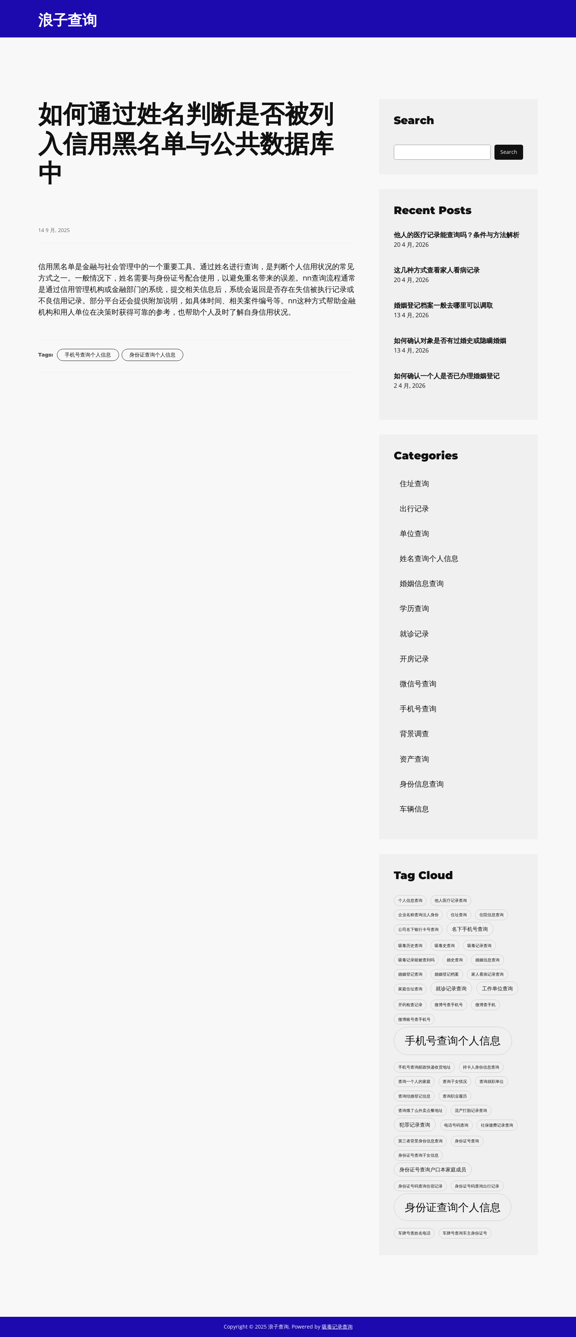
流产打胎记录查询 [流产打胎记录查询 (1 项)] (471, 1110)
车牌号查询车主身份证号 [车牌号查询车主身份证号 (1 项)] (465, 1233)
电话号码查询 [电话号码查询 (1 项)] (456, 1125)
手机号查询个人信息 (88, 354)
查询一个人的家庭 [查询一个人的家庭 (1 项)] (414, 1081)
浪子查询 (67, 20)
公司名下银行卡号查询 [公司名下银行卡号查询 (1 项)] (418, 929)
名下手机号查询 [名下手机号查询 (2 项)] (470, 928)
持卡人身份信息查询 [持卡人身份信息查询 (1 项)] (481, 1067)
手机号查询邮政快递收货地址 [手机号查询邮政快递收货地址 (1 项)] (424, 1067)
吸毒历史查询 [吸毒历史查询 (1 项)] (410, 945)
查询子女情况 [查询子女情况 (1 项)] (455, 1081)
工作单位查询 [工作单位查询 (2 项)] (497, 988)
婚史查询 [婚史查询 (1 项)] (455, 959)
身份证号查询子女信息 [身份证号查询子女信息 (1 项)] (418, 1155)
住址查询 (414, 483)
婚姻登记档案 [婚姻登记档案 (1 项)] (447, 974)
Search (508, 151)
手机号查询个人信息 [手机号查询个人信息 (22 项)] (453, 1040)
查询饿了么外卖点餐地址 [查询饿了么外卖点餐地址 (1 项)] (420, 1110)
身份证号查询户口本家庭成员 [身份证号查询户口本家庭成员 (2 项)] (432, 1169)
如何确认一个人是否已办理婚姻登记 (447, 376)
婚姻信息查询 (422, 583)
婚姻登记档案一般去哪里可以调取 (443, 305)
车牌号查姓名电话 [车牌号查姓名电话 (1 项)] (414, 1233)
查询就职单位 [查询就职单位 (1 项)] (491, 1081)
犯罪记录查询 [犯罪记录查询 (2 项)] (414, 1124)
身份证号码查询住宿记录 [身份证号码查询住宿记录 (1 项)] (420, 1186)
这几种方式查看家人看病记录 (437, 270)
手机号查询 (418, 708)
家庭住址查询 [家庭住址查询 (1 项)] (410, 988)
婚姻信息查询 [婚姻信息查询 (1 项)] (487, 959)
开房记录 (414, 659)
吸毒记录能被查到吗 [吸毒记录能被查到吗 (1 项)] (416, 959)
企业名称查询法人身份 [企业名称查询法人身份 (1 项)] (418, 914)
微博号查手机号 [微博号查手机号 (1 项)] (449, 1004)
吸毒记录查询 (337, 1326)
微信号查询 (418, 684)
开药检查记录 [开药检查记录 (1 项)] (410, 1004)
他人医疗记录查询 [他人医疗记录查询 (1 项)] (451, 900)
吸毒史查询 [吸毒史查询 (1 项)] (445, 945)
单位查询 (414, 533)
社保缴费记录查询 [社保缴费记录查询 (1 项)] (497, 1125)
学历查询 (414, 608)
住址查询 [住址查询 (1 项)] (459, 914)
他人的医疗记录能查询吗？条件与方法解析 (456, 235)
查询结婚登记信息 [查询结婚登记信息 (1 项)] (414, 1096)
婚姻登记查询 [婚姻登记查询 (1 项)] (410, 974)
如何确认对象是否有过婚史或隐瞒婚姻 (450, 340)
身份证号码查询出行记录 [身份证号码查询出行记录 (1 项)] (477, 1186)
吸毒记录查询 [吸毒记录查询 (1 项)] (479, 945)
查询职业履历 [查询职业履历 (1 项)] (455, 1096)
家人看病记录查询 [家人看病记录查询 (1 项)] (487, 974)
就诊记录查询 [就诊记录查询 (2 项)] (451, 988)
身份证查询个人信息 (152, 354)
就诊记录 (414, 634)
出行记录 (414, 508)
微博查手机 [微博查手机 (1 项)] (485, 1004)
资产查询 (414, 759)
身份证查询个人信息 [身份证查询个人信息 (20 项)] (453, 1207)
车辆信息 (414, 809)
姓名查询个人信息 (429, 558)
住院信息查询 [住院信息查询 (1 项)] (491, 914)
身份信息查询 (422, 784)
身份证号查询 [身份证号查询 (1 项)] (467, 1140)
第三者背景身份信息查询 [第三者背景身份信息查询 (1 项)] (420, 1140)
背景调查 (414, 733)
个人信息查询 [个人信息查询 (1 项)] (410, 900)
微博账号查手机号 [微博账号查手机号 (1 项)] (414, 1019)
